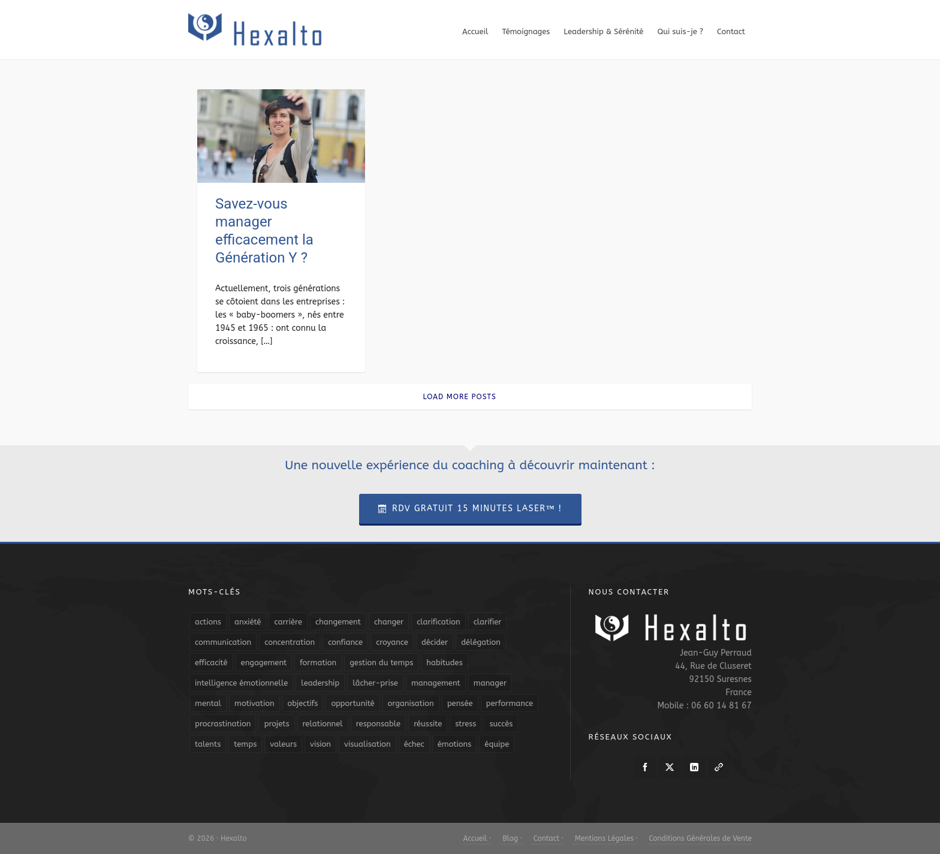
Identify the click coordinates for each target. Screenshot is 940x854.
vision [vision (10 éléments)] (320, 744)
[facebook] (645, 767)
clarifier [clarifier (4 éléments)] (488, 621)
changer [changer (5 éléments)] (388, 621)
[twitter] (669, 767)
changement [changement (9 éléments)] (338, 621)
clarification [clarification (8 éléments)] (438, 621)
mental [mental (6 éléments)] (208, 703)
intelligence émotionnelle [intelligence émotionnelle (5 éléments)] (241, 682)
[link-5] (719, 767)
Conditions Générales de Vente (699, 838)
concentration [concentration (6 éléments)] (289, 642)
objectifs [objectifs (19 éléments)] (303, 703)
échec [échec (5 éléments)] (414, 744)
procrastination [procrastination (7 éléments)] (223, 723)
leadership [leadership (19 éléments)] (320, 682)
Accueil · (477, 838)
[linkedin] (694, 767)
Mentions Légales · (605, 838)
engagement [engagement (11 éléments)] (264, 662)
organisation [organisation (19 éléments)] (411, 703)
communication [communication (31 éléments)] (223, 642)
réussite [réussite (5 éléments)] (428, 723)
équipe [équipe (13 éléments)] (496, 744)
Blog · (511, 838)
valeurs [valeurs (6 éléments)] (283, 744)
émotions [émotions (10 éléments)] (455, 744)
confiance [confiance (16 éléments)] (345, 642)
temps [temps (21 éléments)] (245, 744)
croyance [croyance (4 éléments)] (392, 642)
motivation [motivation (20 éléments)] (254, 703)
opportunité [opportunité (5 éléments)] (352, 703)
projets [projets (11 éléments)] (276, 723)
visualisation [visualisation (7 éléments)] (367, 744)
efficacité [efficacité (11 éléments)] (211, 662)
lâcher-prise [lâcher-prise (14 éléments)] (375, 682)
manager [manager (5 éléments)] (490, 682)
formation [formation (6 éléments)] (318, 662)
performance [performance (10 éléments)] (509, 703)
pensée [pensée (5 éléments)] (460, 703)
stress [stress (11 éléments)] (465, 723)
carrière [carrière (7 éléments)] (288, 621)
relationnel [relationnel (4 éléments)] (323, 723)
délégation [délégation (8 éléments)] (481, 642)
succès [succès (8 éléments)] (501, 723)
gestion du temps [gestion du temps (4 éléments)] (381, 662)
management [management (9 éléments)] (435, 682)
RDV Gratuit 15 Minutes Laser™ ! (470, 508)
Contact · (547, 838)
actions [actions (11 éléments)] (208, 621)
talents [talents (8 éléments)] (208, 744)
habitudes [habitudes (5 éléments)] (444, 662)
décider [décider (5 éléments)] (434, 642)
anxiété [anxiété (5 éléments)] (247, 621)
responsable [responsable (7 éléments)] (378, 723)
